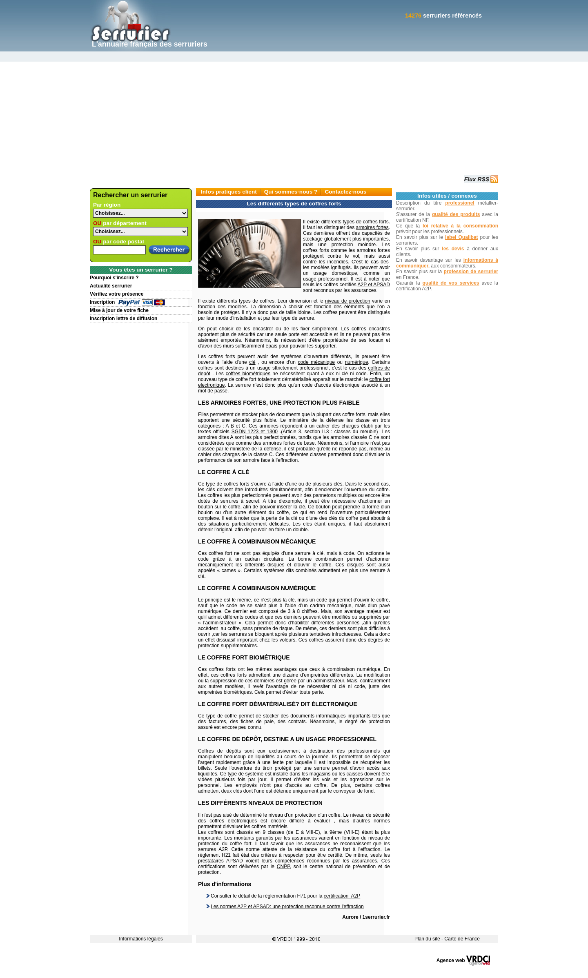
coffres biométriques (248, 373)
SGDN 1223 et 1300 (255, 431)
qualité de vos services (450, 283)
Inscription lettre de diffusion (123, 318)
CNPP (283, 866)
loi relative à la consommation (460, 226)
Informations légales (141, 939)
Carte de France (462, 939)
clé (252, 362)
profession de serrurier (471, 271)
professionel (459, 203)
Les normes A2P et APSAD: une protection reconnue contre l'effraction (287, 906)
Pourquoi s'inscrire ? (114, 278)
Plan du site (427, 939)
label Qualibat (461, 237)
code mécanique (316, 362)
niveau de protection (347, 301)
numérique (356, 362)
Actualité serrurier (111, 286)
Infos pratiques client (229, 192)
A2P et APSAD (374, 284)
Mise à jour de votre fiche (119, 310)
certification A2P (342, 896)
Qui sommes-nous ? (291, 192)
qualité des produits (456, 214)
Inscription (102, 302)
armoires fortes (372, 227)
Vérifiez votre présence (116, 294)
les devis (453, 249)
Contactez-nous (345, 192)
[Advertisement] (294, 113)
